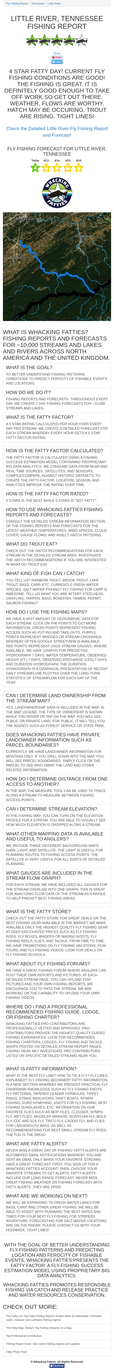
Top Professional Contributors (24, 1335)
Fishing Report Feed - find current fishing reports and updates (43, 1343)
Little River (54, 3)
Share (56, 53)
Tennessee (37, 3)
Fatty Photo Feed (16, 1351)
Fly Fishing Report (17, 3)
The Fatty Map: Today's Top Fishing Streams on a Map (39, 1327)
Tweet (57, 62)
